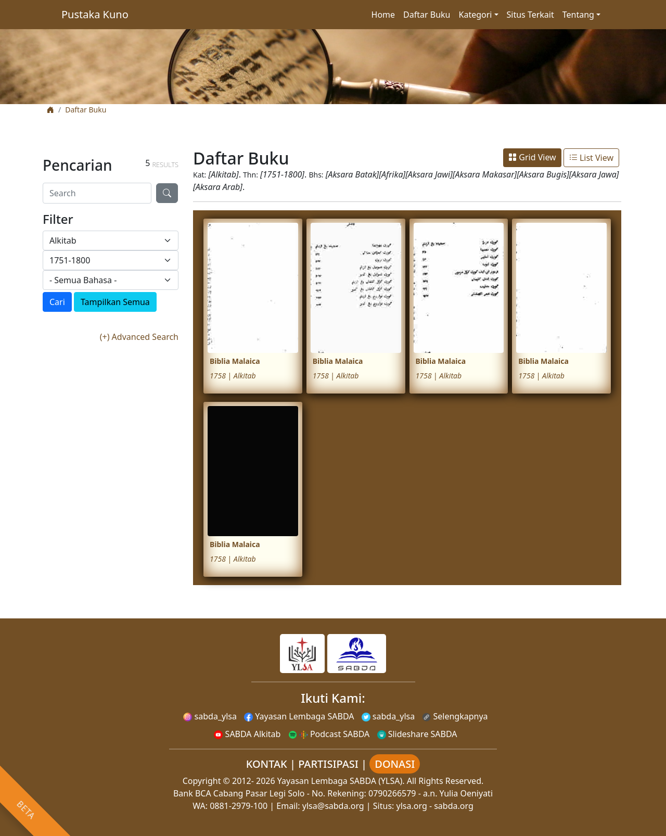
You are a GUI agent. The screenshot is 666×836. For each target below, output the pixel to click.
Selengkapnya (455, 716)
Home (383, 14)
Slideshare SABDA (417, 734)
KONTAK (266, 764)
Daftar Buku (426, 14)
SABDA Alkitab (247, 734)
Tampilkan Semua (115, 302)
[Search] (97, 193)
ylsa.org (411, 806)
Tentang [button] (578, 14)
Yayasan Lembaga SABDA (299, 716)
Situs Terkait (530, 14)
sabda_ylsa (210, 716)
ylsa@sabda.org (333, 806)
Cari (57, 302)
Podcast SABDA (329, 734)
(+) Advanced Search (139, 337)
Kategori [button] (475, 14)
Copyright (202, 781)
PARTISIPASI (328, 764)
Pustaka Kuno (95, 14)
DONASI (395, 764)
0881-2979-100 (238, 806)
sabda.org (453, 806)
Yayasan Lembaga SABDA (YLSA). (341, 781)
